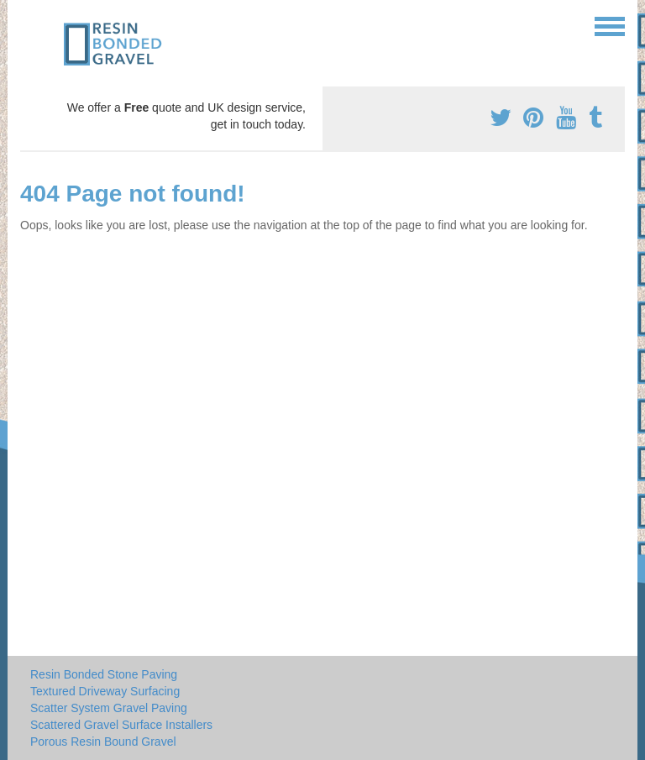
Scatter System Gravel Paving (108, 708)
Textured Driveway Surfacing (105, 691)
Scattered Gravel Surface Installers (121, 724)
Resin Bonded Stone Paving (103, 674)
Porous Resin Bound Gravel (103, 741)
